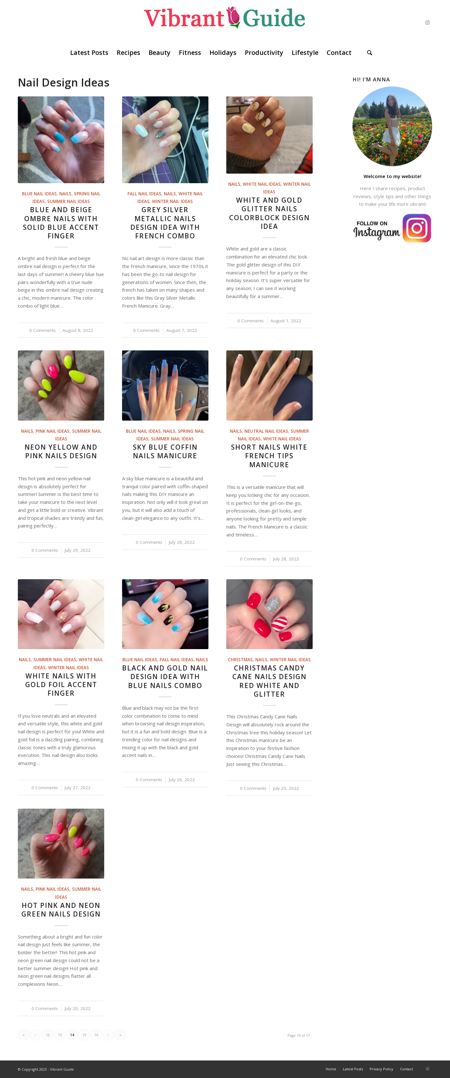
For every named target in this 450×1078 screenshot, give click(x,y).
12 (48, 1034)
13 (60, 1034)
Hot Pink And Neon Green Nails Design (61, 909)
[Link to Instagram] (427, 22)
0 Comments (42, 330)
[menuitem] (89, 53)
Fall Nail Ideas (144, 194)
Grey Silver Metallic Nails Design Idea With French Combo (165, 222)
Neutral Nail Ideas (266, 431)
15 (84, 1034)
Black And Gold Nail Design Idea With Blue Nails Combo (165, 676)
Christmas (240, 660)
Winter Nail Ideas (172, 201)
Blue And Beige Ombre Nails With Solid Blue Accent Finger (61, 222)
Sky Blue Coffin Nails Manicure (165, 451)
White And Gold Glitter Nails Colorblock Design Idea (269, 213)
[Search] (369, 53)
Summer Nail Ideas (68, 201)
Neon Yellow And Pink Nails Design (61, 451)
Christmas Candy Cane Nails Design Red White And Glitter (269, 681)
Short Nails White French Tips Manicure (269, 456)
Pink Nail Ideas (52, 431)
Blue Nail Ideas (39, 194)
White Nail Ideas (262, 184)
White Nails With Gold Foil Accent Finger (61, 684)
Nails (65, 194)
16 (96, 1034)
